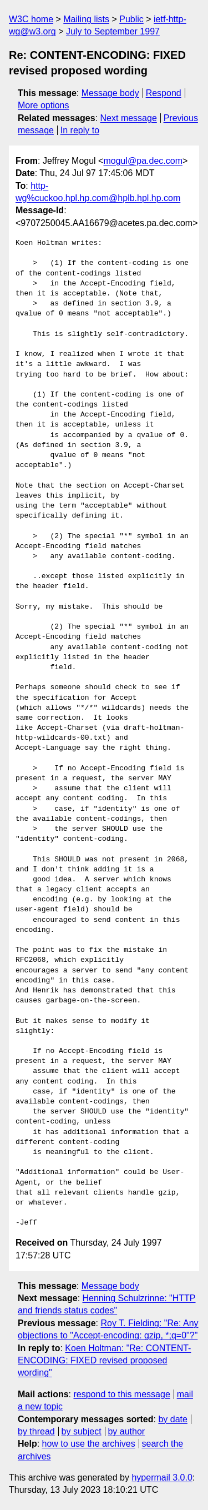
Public (131, 19)
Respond (163, 93)
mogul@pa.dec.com (142, 160)
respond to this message (121, 1394)
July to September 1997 (113, 31)
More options (43, 105)
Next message (128, 118)
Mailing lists (86, 19)
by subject (82, 1431)
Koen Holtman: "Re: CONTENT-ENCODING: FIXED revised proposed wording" (104, 1360)
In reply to (79, 130)
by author (126, 1431)
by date (172, 1419)
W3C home (31, 19)
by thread (36, 1431)
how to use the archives (88, 1443)
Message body (110, 93)
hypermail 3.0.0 (161, 1477)
